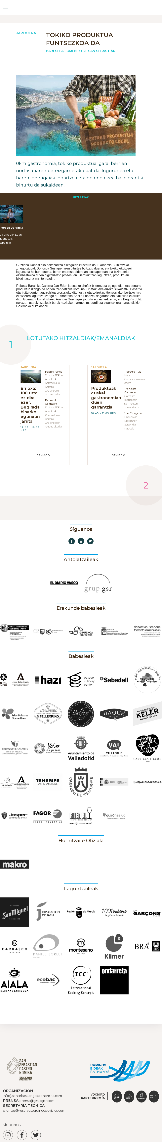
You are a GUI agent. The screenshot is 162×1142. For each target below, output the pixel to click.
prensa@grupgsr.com (36, 1101)
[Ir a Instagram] (81, 541)
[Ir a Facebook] (71, 541)
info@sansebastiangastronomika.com (32, 1096)
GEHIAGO (43, 455)
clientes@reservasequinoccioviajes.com (34, 1110)
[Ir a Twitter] (90, 541)
